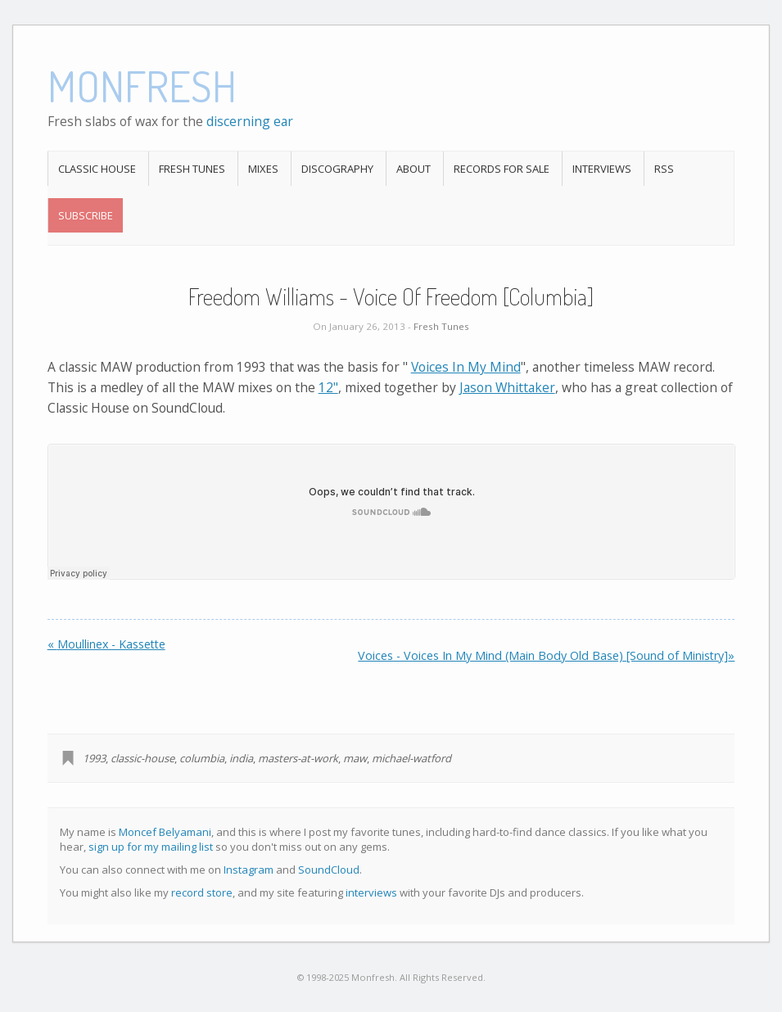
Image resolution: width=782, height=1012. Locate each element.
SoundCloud (328, 869)
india (241, 758)
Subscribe (85, 215)
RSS (664, 168)
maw (355, 758)
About (413, 168)
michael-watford (411, 758)
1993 (94, 758)
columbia (201, 758)
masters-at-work (298, 758)
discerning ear (249, 121)
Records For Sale (501, 168)
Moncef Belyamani (165, 832)
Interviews (601, 168)
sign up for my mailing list (150, 846)
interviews (371, 892)
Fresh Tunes (192, 168)
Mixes (263, 168)
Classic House (97, 168)
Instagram (248, 869)
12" (328, 387)
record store (202, 892)
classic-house (142, 758)
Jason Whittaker (507, 387)
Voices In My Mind (466, 367)
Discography (337, 168)
